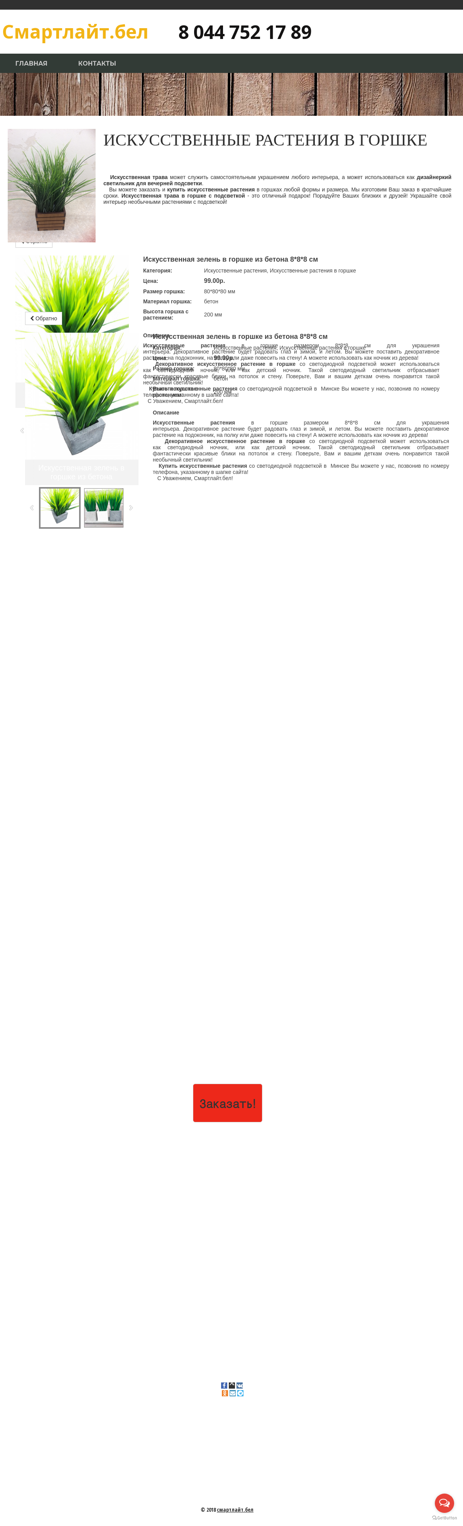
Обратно (43, 318)
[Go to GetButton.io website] (444, 1518)
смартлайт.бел (235, 1509)
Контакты (97, 63)
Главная (31, 63)
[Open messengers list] (444, 1503)
